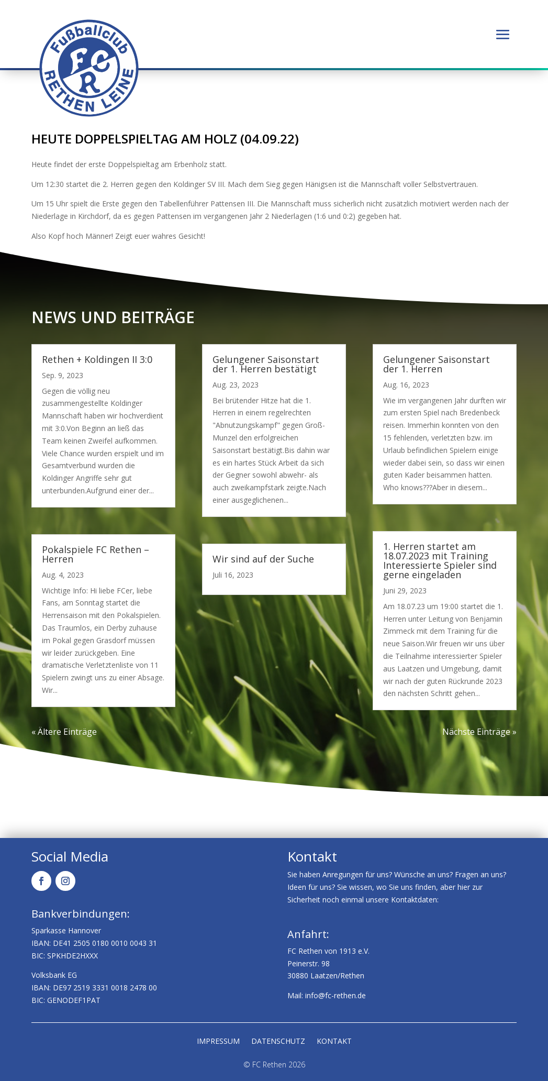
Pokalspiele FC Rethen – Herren (95, 554)
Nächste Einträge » (479, 731)
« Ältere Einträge (64, 731)
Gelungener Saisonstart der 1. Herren (436, 364)
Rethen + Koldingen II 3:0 (97, 359)
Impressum (218, 1042)
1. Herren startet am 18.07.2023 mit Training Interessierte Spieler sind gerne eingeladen (440, 560)
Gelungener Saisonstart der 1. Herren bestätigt (266, 364)
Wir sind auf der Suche (263, 559)
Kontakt (334, 1042)
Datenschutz (278, 1042)
